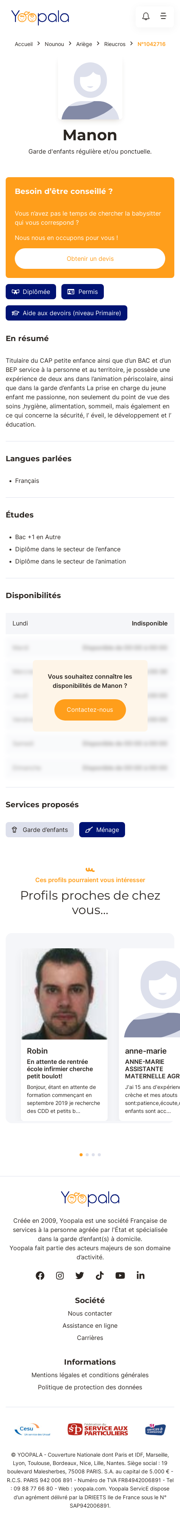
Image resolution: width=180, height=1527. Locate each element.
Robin (37, 1051)
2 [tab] (87, 1154)
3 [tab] (93, 1154)
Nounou (54, 44)
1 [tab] (81, 1154)
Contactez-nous (90, 709)
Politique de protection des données (90, 1387)
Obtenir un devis (90, 258)
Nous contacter (90, 1313)
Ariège (84, 44)
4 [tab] (99, 1154)
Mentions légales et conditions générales (90, 1375)
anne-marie (146, 1051)
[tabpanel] (64, 1034)
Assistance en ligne (90, 1325)
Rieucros (114, 44)
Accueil (24, 44)
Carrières (90, 1337)
